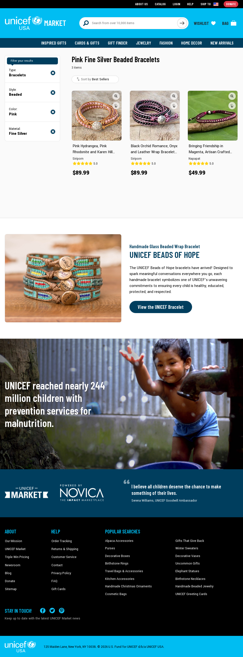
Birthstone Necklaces (189, 578)
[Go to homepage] (36, 23)
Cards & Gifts (87, 42)
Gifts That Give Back (189, 540)
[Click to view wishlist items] (204, 23)
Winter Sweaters (186, 548)
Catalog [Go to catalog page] (160, 4)
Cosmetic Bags (115, 593)
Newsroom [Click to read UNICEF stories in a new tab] (12, 563)
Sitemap (10, 585)
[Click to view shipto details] (210, 4)
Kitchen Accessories (119, 578)
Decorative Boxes (117, 555)
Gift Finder (118, 42)
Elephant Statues (187, 570)
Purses (110, 548)
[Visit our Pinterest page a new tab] (62, 609)
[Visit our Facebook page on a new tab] (43, 609)
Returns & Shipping (64, 548)
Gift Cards (58, 585)
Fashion (166, 42)
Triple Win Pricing (16, 555)
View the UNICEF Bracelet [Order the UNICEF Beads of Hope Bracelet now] (160, 307)
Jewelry (144, 42)
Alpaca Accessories (118, 540)
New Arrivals (222, 42)
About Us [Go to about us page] (141, 4)
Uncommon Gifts (187, 563)
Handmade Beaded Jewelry (193, 585)
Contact (56, 563)
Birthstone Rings (116, 563)
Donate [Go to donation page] (231, 4)
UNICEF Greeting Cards (190, 593)
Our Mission (13, 540)
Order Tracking (61, 540)
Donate (10, 578)
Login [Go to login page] (176, 4)
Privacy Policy (60, 570)
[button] (116, 95)
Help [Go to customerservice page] (190, 4)
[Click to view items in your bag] (229, 22)
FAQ (54, 578)
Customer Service (63, 555)
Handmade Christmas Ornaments (128, 585)
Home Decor (191, 42)
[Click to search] (182, 23)
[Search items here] (128, 23)
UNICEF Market (15, 548)
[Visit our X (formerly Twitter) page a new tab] (52, 609)
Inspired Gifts (54, 42)
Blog (8, 570)
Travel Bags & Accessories (123, 570)
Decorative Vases (187, 555)
